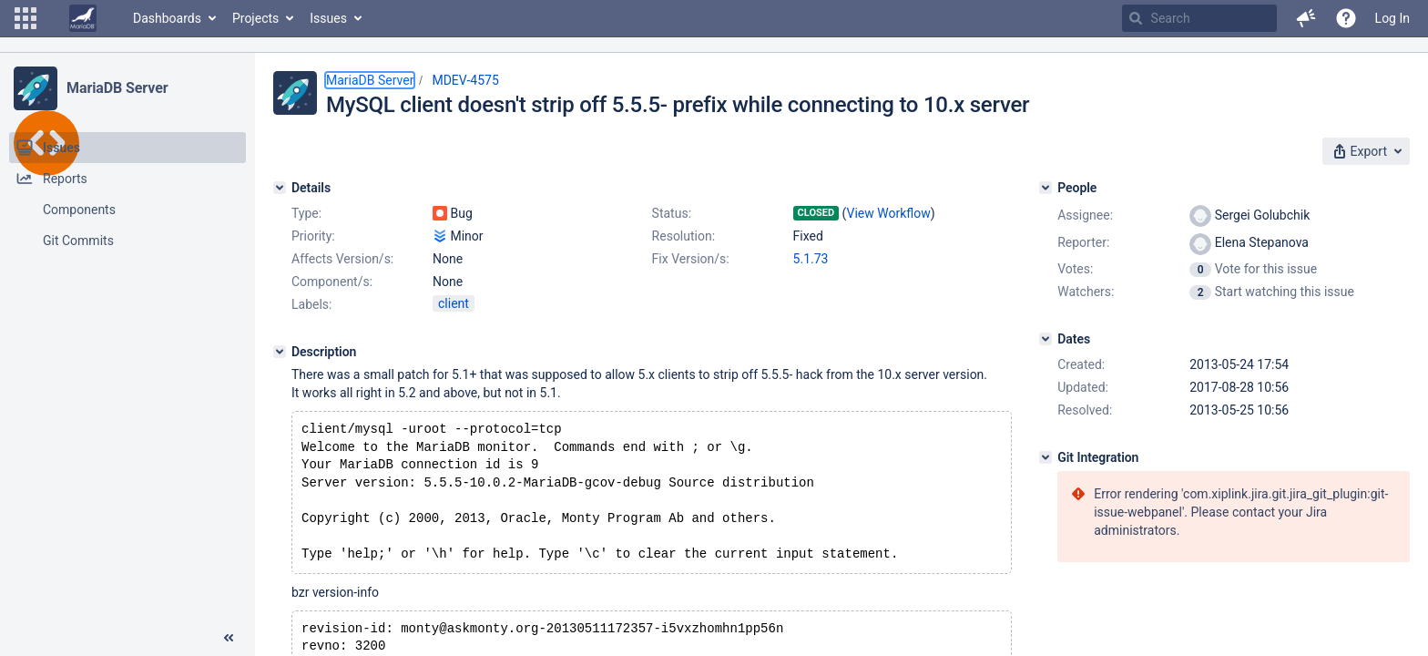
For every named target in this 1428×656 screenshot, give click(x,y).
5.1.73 (811, 258)
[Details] (279, 187)
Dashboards (167, 18)
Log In (1392, 18)
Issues (328, 18)
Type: (306, 213)
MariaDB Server (117, 88)
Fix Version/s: (690, 258)
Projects (255, 18)
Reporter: (1083, 242)
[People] (1045, 187)
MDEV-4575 (465, 80)
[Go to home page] (83, 18)
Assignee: (1085, 215)
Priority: (313, 236)
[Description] (279, 351)
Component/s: (331, 281)
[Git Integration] (1045, 457)
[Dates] (1045, 339)
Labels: (311, 304)
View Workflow (889, 213)
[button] (25, 18)
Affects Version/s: (342, 258)
